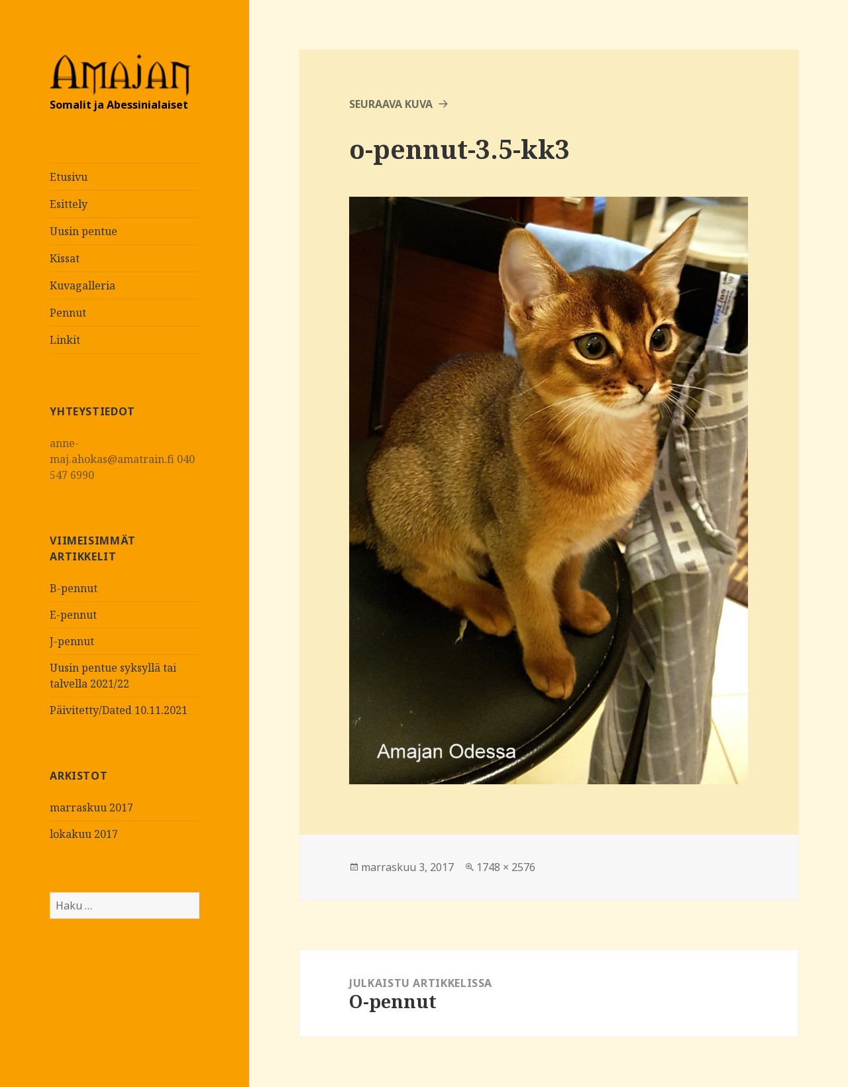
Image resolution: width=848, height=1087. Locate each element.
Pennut (68, 312)
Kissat (65, 258)
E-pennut (73, 614)
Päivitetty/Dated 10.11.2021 (118, 710)
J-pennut (72, 641)
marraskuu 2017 (91, 807)
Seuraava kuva (391, 104)
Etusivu (68, 177)
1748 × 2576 (505, 867)
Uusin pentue (83, 231)
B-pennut (73, 588)
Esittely (68, 204)
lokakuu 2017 (84, 834)
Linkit (65, 340)
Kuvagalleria (82, 285)
